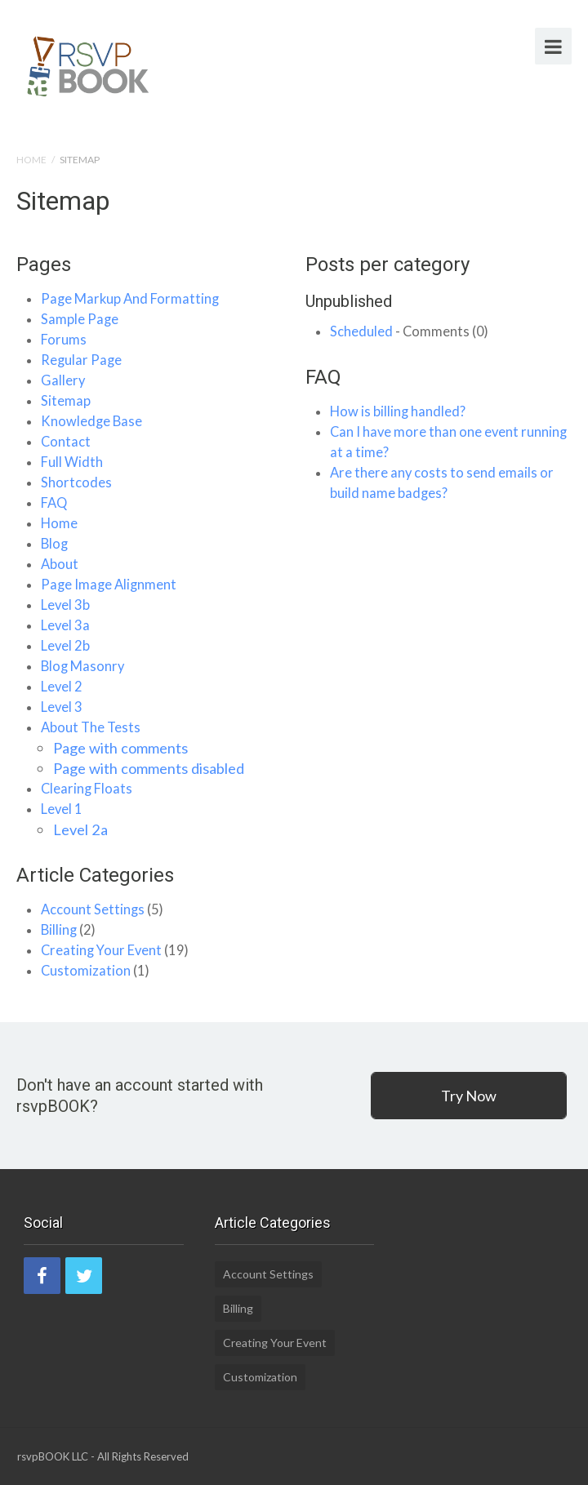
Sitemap (66, 401)
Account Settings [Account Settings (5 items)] (268, 1274)
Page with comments (120, 748)
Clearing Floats (86, 788)
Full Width (72, 462)
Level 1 (61, 809)
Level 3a (65, 625)
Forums (64, 339)
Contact (66, 441)
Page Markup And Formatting (130, 299)
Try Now (469, 1096)
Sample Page (79, 319)
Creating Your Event (101, 950)
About (59, 564)
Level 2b (65, 646)
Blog (54, 544)
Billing (59, 930)
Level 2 (61, 686)
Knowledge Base (91, 421)
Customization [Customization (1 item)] (260, 1377)
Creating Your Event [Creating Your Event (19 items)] (275, 1342)
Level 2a (80, 829)
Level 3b (65, 605)
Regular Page (81, 360)
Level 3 (61, 707)
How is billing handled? (398, 411)
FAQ (54, 503)
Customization (86, 971)
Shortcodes (76, 482)
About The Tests (90, 727)
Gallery (63, 380)
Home (31, 159)
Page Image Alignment (108, 584)
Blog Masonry (82, 666)
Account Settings (93, 909)
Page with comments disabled (148, 768)
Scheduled (361, 331)
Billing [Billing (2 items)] (238, 1308)
